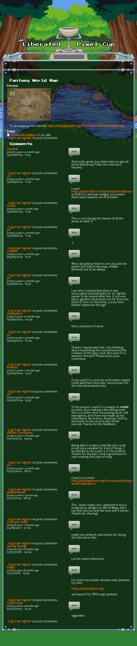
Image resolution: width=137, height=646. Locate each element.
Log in (12, 138)
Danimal (12, 149)
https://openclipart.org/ (87, 588)
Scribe (11, 206)
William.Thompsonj (20, 433)
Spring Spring (16, 546)
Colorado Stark (17, 522)
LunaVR (12, 251)
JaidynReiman (16, 492)
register (26, 138)
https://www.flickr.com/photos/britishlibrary (101, 191)
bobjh (11, 567)
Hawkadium (15, 313)
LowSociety (15, 603)
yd (8, 176)
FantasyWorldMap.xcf (25, 135)
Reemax (12, 367)
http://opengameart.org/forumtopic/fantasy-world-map (85, 126)
